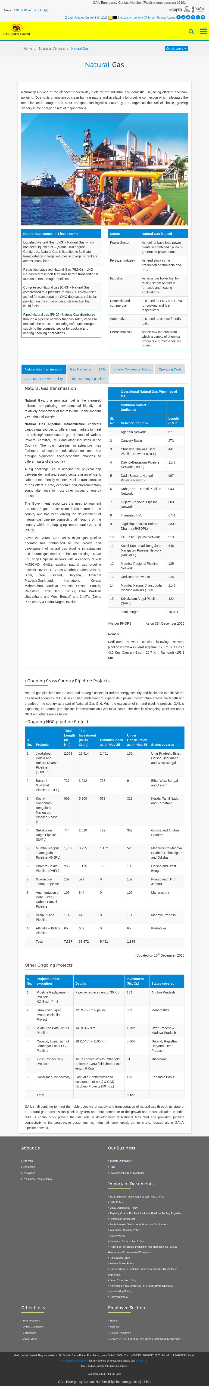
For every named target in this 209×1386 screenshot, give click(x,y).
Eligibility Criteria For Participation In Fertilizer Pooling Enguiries (145, 1213)
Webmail (114, 1326)
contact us (141, 1357)
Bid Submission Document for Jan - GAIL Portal (136, 1196)
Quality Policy (116, 1235)
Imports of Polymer (120, 1160)
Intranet (113, 1320)
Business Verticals (52, 48)
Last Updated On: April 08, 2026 (85, 17)
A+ (41, 10)
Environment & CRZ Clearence (126, 1173)
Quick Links (176, 48)
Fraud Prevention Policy (122, 1280)
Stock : (8, 10)
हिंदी (46, 10)
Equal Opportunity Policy (123, 1207)
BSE (16, 10)
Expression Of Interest (121, 1218)
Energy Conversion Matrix (132, 369)
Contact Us (28, 1166)
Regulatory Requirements (36, 1179)
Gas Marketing (80, 369)
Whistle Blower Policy (121, 1263)
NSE (24, 10)
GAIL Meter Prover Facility (44, 379)
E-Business (28, 1332)
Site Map (27, 1160)
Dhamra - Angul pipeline (88, 379)
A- (29, 10)
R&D (111, 1166)
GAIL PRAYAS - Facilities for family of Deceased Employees (144, 1338)
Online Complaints (32, 1326)
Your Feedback (30, 1320)
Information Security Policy (124, 1230)
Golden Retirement (119, 1332)
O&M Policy (115, 1202)
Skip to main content (130, 17)
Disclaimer (28, 1173)
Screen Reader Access (160, 17)
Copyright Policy (118, 1296)
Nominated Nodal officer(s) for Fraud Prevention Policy (140, 1285)
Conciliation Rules (119, 1257)
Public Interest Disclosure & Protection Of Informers (138, 1224)
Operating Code (170, 369)
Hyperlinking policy (119, 1291)
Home (28, 48)
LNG (102, 369)
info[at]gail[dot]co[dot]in (74, 1357)
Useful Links (29, 1338)
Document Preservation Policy (126, 1241)
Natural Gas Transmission (43, 369)
